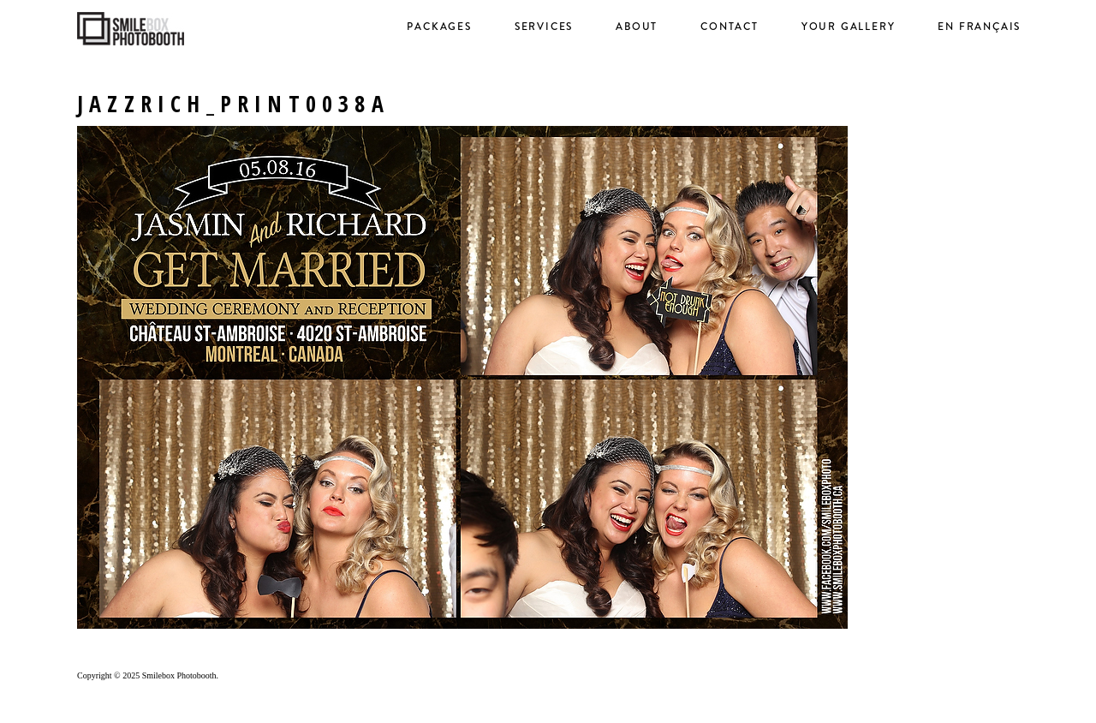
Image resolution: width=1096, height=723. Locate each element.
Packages (439, 26)
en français (979, 26)
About (637, 26)
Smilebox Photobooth (179, 675)
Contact (729, 26)
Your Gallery (848, 26)
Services (544, 26)
